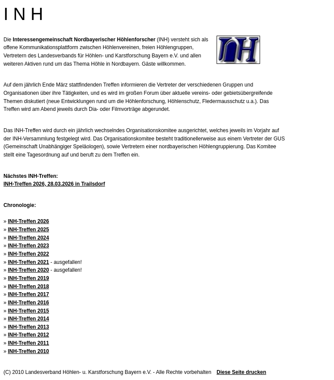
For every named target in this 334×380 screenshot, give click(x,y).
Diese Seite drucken (241, 372)
